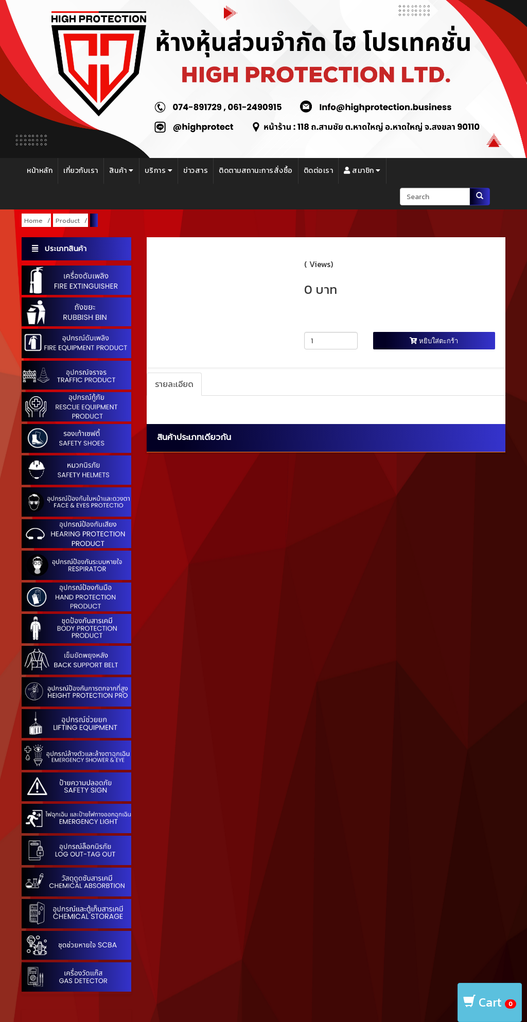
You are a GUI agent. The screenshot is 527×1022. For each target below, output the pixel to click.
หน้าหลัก (39, 170)
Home (33, 220)
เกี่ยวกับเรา (80, 170)
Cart (489, 1002)
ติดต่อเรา (318, 170)
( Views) (318, 264)
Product (68, 220)
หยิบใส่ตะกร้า (434, 341)
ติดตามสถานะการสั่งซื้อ (256, 170)
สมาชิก (362, 170)
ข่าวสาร (195, 170)
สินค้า (121, 170)
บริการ (159, 170)
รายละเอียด (174, 384)
